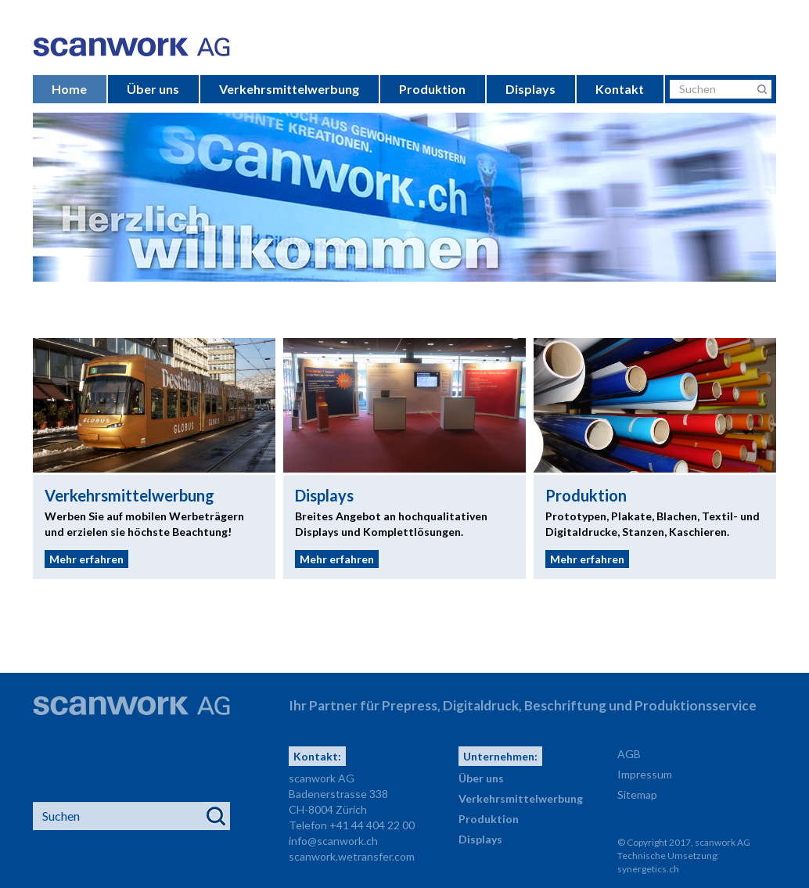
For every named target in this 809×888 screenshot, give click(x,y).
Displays (530, 88)
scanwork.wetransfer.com (352, 856)
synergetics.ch (648, 869)
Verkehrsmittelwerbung (289, 88)
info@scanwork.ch (333, 840)
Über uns (153, 88)
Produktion (432, 88)
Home (69, 88)
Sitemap (637, 794)
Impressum (644, 774)
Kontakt (619, 88)
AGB (629, 753)
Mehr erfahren (86, 559)
